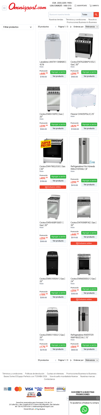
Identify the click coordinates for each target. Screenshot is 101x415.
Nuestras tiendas (56, 19)
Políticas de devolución (34, 374)
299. (75, 73)
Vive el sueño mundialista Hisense (64, 376)
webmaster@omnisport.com (43, 406)
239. (44, 126)
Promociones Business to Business (82, 22)
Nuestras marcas (87, 376)
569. (75, 346)
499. (44, 178)
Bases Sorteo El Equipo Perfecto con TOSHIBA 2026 (25, 376)
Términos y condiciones (76, 19)
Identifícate (80, 6)
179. (44, 346)
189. (44, 294)
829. (75, 126)
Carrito (94, 6)
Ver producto (58, 76)
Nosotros (93, 19)
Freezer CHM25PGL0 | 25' (82, 114)
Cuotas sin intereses (55, 374)
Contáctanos (49, 379)
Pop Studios (39, 409)
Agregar (58, 72)
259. (44, 238)
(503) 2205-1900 (64, 3)
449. (44, 73)
